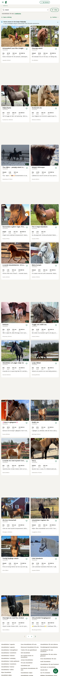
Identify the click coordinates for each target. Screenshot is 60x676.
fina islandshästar (45, 666)
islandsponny (5, 671)
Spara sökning (6, 17)
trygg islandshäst (26, 666)
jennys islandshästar (27, 648)
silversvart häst (44, 669)
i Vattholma (17, 13)
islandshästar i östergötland (9, 638)
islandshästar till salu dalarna (49, 632)
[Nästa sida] (35, 572)
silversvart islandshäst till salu (30, 635)
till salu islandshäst (26, 651)
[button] (15, 36)
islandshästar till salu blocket (10, 666)
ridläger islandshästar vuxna (48, 663)
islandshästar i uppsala (8, 632)
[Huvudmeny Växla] (2, 2)
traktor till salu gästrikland (29, 638)
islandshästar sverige (27, 663)
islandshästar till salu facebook (49, 652)
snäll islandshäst (45, 649)
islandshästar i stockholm (8, 641)
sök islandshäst (25, 641)
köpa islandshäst (6, 660)
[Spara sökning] (55, 671)
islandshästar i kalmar (7, 655)
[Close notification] (57, 22)
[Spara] (26, 49)
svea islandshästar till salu (28, 632)
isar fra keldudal (45, 661)
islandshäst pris (25, 653)
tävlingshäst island (26, 669)
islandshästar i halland (7, 643)
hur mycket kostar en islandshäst (27, 644)
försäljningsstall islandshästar (49, 635)
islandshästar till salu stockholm (46, 638)
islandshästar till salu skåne (9, 669)
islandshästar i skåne (7, 657)
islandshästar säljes (26, 661)
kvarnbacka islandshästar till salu (29, 657)
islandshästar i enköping (8, 646)
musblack (23, 672)
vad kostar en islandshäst (47, 655)
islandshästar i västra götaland (10, 649)
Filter (54, 10)
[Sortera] (54, 17)
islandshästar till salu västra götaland (48, 643)
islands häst (43, 658)
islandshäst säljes (6, 663)
